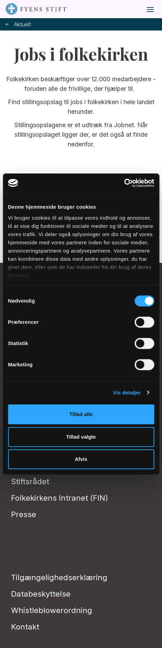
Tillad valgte (81, 437)
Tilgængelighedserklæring (59, 577)
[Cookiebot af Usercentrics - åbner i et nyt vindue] (124, 183)
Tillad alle (81, 414)
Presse (23, 514)
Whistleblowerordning (51, 610)
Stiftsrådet (30, 481)
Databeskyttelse (41, 594)
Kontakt (25, 627)
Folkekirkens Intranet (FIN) (59, 498)
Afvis (81, 459)
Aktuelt (18, 24)
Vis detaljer (127, 392)
